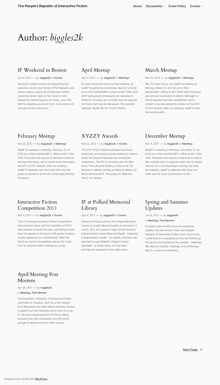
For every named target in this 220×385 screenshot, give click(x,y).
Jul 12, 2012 (24, 77)
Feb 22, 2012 (25, 143)
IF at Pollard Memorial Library (105, 205)
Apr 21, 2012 (88, 77)
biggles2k (45, 77)
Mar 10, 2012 (152, 77)
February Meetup (36, 136)
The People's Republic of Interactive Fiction (52, 6)
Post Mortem (167, 220)
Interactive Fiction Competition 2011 (37, 205)
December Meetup (165, 136)
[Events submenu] (201, 6)
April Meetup (95, 70)
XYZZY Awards (99, 136)
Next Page (192, 349)
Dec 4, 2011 (152, 143)
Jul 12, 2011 (152, 215)
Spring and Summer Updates (166, 205)
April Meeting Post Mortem (38, 277)
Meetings (124, 77)
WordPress (41, 378)
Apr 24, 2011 (25, 287)
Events (58, 77)
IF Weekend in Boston (42, 70)
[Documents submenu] (163, 6)
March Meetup (161, 70)
